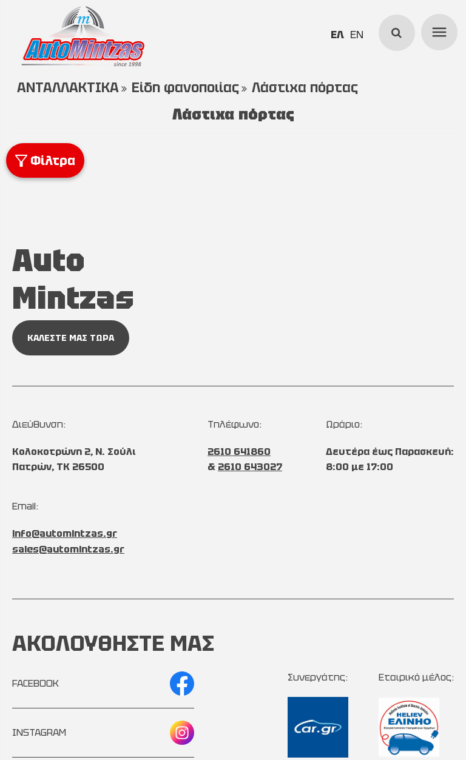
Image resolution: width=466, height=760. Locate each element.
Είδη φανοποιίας (185, 87)
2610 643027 (250, 466)
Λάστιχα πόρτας (305, 87)
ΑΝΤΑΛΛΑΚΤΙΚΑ (68, 87)
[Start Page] (82, 36)
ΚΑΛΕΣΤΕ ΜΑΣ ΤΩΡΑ (70, 337)
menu (437, 30)
